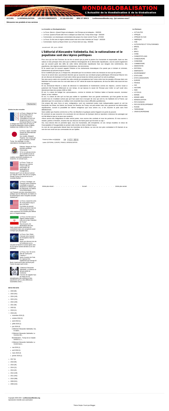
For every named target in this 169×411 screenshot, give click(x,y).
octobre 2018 (16, 318)
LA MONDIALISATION (25, 18)
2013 (12, 370)
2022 (12, 302)
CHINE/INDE (138, 61)
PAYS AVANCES (139, 102)
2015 (12, 365)
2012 (12, 373)
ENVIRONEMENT (140, 73)
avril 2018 (15, 350)
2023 (12, 299)
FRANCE (63, 142)
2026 (12, 291)
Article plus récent (47, 186)
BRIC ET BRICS (83, 18)
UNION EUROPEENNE (141, 111)
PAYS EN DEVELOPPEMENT (143, 104)
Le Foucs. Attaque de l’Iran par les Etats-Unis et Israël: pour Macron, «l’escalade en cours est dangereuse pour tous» (28, 116)
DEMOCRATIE (138, 66)
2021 (12, 305)
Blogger (92, 405)
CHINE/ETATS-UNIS (140, 56)
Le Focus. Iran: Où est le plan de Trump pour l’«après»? (27, 253)
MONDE (136, 95)
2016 (12, 362)
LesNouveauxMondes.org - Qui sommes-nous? (111, 18)
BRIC (136, 49)
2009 (12, 381)
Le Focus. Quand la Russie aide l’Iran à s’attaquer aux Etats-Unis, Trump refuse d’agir (70, 35)
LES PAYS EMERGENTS (47, 18)
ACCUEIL (10, 18)
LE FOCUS (137, 92)
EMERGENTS (138, 71)
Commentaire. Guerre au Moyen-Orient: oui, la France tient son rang (64, 42)
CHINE (136, 54)
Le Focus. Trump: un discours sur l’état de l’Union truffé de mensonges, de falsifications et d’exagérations (26, 167)
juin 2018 (15, 326)
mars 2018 (15, 353)
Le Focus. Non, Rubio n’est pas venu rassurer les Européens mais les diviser (27, 237)
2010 (12, 378)
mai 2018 (15, 347)
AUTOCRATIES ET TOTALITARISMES (146, 44)
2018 (12, 313)
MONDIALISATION (72, 142)
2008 (12, 384)
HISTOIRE (137, 88)
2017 (12, 359)
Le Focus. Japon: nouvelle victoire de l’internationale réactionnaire (28, 132)
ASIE (135, 42)
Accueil (84, 186)
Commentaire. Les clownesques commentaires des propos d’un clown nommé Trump (70, 37)
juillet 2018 (15, 324)
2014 (12, 367)
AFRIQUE (137, 35)
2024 (12, 296)
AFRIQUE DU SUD (140, 37)
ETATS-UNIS (138, 75)
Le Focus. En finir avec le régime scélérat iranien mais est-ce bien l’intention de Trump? (70, 39)
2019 (12, 310)
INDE (136, 90)
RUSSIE (136, 107)
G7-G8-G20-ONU (66, 18)
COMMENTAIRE (139, 63)
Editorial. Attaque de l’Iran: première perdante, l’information (28, 148)
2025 (12, 294)
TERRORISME (139, 109)
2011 (12, 376)
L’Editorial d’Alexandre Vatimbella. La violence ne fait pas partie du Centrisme (28, 270)
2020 (12, 307)
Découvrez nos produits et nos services (22, 22)
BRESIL (136, 47)
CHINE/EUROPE (139, 59)
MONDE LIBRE (139, 97)
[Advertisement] (84, 166)
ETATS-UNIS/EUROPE (141, 78)
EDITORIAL (50, 142)
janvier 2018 (16, 355)
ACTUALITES (138, 32)
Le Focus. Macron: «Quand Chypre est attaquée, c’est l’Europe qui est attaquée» (68, 32)
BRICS (136, 51)
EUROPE (57, 142)
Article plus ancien (121, 186)
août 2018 (15, 321)
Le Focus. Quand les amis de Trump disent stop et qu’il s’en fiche (28, 202)
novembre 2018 (17, 315)
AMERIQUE (138, 39)
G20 (135, 85)
